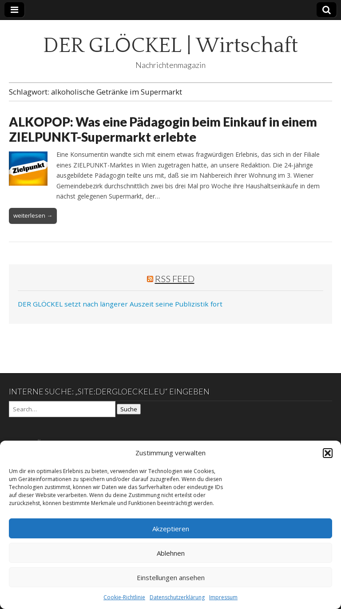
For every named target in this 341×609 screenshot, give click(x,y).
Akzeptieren (170, 528)
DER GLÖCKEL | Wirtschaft (170, 45)
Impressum (223, 597)
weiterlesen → (32, 215)
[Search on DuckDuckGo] (62, 409)
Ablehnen (171, 553)
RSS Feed (174, 278)
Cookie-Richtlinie (124, 597)
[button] (327, 453)
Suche (128, 409)
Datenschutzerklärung (177, 597)
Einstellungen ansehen (171, 577)
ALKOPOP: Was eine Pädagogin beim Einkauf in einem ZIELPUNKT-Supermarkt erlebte (163, 129)
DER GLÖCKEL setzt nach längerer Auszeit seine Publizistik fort (120, 303)
